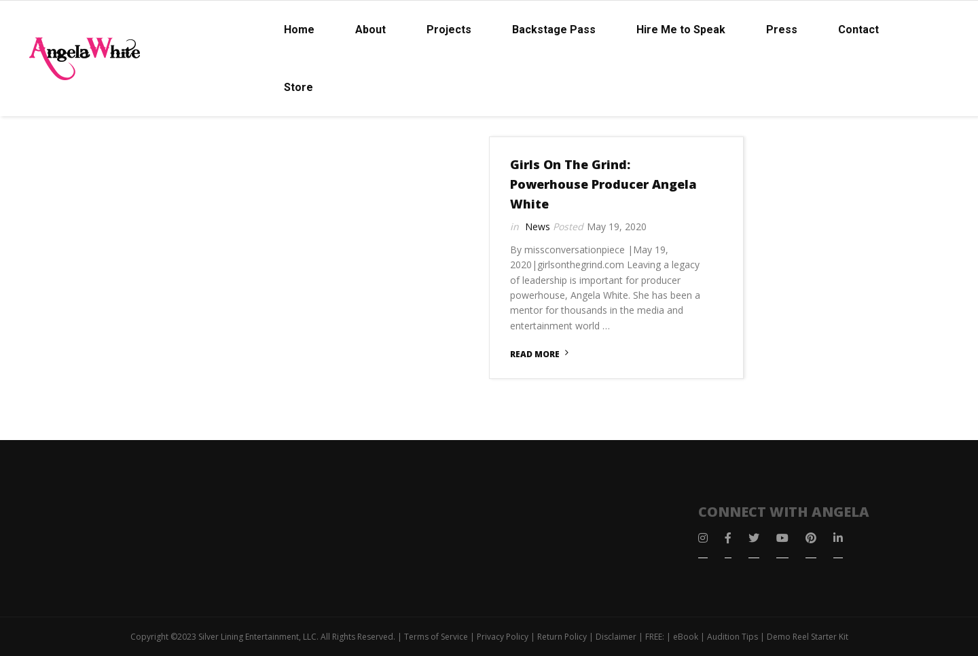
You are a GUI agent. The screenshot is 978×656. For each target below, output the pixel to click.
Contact (858, 29)
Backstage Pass (554, 29)
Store (298, 87)
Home (299, 29)
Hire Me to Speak (680, 29)
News (537, 226)
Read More (535, 354)
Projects (449, 29)
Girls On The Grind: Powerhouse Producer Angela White (603, 184)
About (370, 29)
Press (781, 29)
